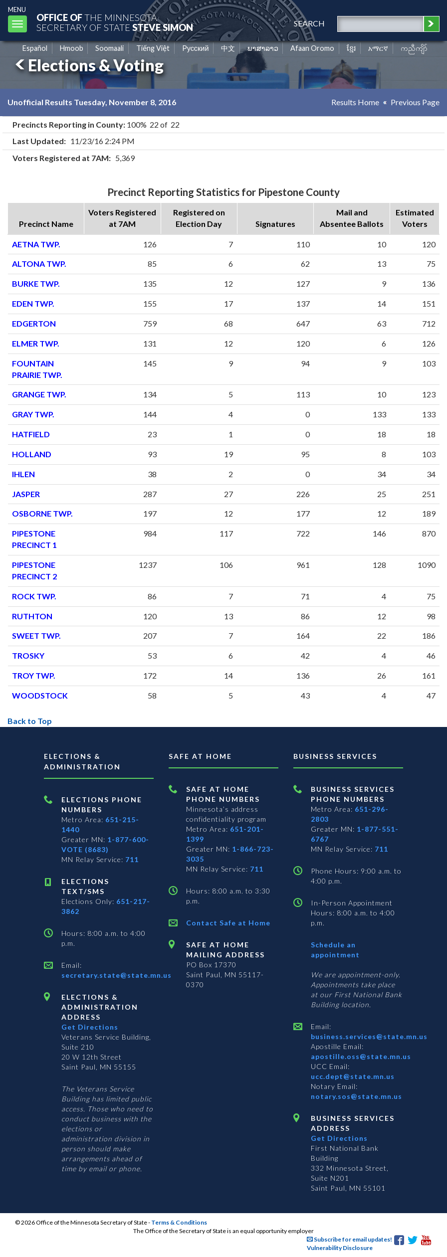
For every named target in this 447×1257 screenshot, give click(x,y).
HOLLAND (31, 454)
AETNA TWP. (36, 244)
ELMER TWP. (35, 343)
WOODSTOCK (40, 695)
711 (132, 859)
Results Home (355, 102)
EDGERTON (34, 323)
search (309, 23)
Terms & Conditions (179, 1222)
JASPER (26, 494)
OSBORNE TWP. (42, 513)
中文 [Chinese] (228, 48)
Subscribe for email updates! (349, 1239)
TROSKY (28, 655)
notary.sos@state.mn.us (356, 1096)
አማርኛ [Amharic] (378, 48)
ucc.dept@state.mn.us (353, 1076)
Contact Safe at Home (228, 922)
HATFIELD (31, 434)
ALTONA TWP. (39, 263)
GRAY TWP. (33, 414)
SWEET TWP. (36, 635)
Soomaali (109, 48)
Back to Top (29, 720)
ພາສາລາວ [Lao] (262, 48)
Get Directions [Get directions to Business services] (339, 1138)
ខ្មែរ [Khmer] (351, 48)
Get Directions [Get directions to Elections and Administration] (89, 1027)
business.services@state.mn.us (369, 1036)
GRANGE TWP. (39, 394)
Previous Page (415, 102)
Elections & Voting (88, 65)
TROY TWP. (33, 675)
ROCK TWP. (34, 596)
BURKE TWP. (36, 283)
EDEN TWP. (33, 303)
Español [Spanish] (34, 48)
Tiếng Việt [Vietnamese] (153, 48)
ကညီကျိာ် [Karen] (414, 48)
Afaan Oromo (312, 48)
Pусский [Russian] (195, 48)
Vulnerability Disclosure (340, 1248)
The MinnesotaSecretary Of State (114, 22)
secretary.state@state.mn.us (116, 975)
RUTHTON (32, 616)
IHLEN (23, 474)
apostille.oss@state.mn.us (361, 1056)
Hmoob (71, 48)
